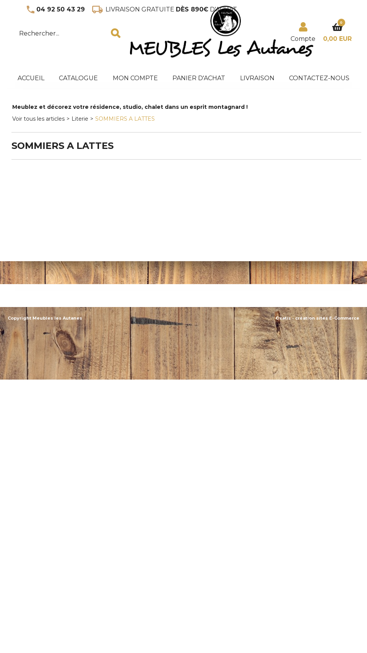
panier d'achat (198, 78)
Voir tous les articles (38, 118)
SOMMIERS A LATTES (125, 118)
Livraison (257, 78)
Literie (79, 118)
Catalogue (78, 78)
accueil (31, 78)
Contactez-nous (319, 78)
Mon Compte (135, 78)
